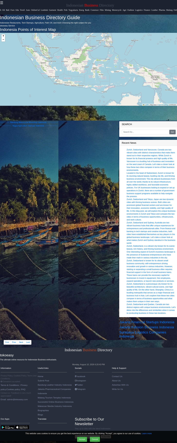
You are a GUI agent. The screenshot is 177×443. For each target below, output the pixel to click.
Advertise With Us (120, 385)
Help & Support (119, 368)
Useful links (43, 368)
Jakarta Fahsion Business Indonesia (146, 327)
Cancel (95, 439)
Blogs (40, 414)
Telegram (80, 389)
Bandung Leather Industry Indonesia (55, 385)
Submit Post (43, 380)
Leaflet (146, 105)
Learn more (147, 433)
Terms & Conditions (10, 385)
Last (28, 342)
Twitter (79, 385)
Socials (78, 368)
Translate (42, 419)
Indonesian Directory (90, 5)
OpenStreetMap (163, 105)
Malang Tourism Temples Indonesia (54, 397)
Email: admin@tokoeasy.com (14, 399)
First (7, 342)
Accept (82, 439)
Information (6, 368)
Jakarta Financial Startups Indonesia (146, 322)
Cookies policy (13, 389)
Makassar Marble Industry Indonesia (55, 406)
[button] (3, 36)
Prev (14, 342)
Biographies (43, 410)
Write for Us (117, 389)
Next (21, 342)
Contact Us (117, 376)
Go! (172, 132)
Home (40, 376)
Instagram (80, 380)
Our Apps (5, 419)
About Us (116, 380)
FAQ (23, 389)
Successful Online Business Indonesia (55, 402)
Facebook (80, 376)
